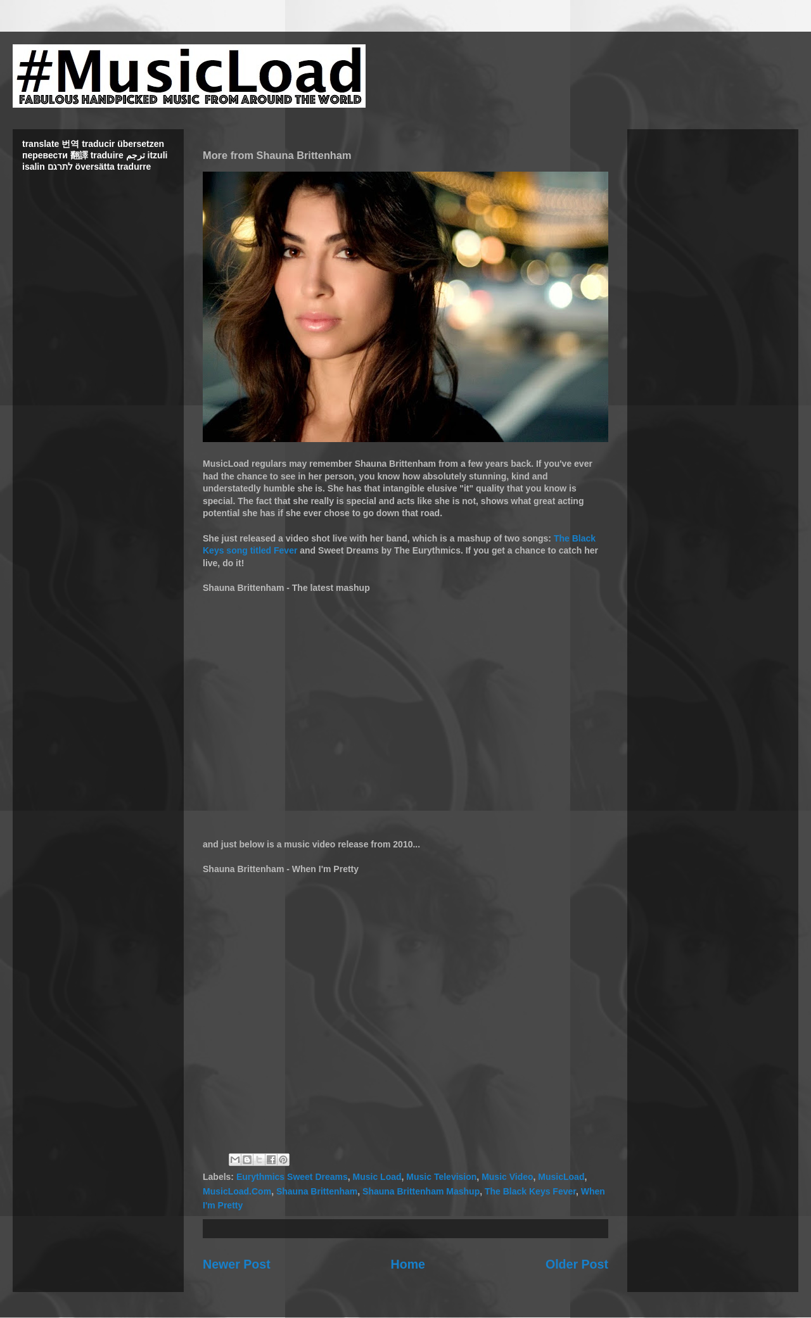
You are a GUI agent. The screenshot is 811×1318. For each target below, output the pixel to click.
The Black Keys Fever (530, 1191)
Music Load (377, 1177)
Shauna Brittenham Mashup (421, 1191)
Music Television (441, 1177)
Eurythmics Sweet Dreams (292, 1177)
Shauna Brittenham (316, 1191)
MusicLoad (561, 1177)
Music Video (507, 1177)
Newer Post (237, 1264)
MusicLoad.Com (237, 1191)
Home (408, 1264)
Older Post (577, 1264)
